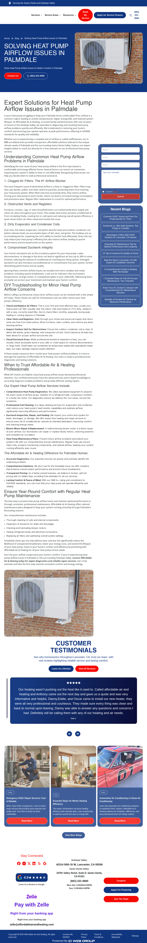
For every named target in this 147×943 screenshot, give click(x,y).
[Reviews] (73, 702)
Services (35, 15)
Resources (68, 15)
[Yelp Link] (39, 863)
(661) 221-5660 (79, 880)
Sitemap (135, 936)
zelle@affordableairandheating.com (32, 924)
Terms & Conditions (98, 935)
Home (7, 38)
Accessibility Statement (117, 935)
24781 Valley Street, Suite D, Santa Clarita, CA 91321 (79, 875)
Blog (17, 38)
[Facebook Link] (19, 863)
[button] (37, 15)
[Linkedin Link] (34, 863)
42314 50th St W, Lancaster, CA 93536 (79, 864)
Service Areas (51, 15)
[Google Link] (45, 863)
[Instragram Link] (24, 863)
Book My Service (85, 15)
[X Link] (29, 863)
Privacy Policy (84, 935)
